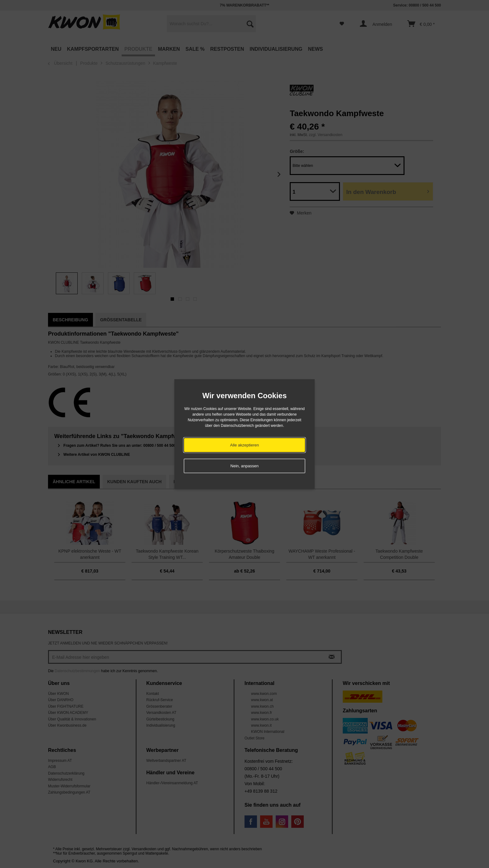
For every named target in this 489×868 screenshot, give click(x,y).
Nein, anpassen (244, 466)
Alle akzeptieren (244, 445)
